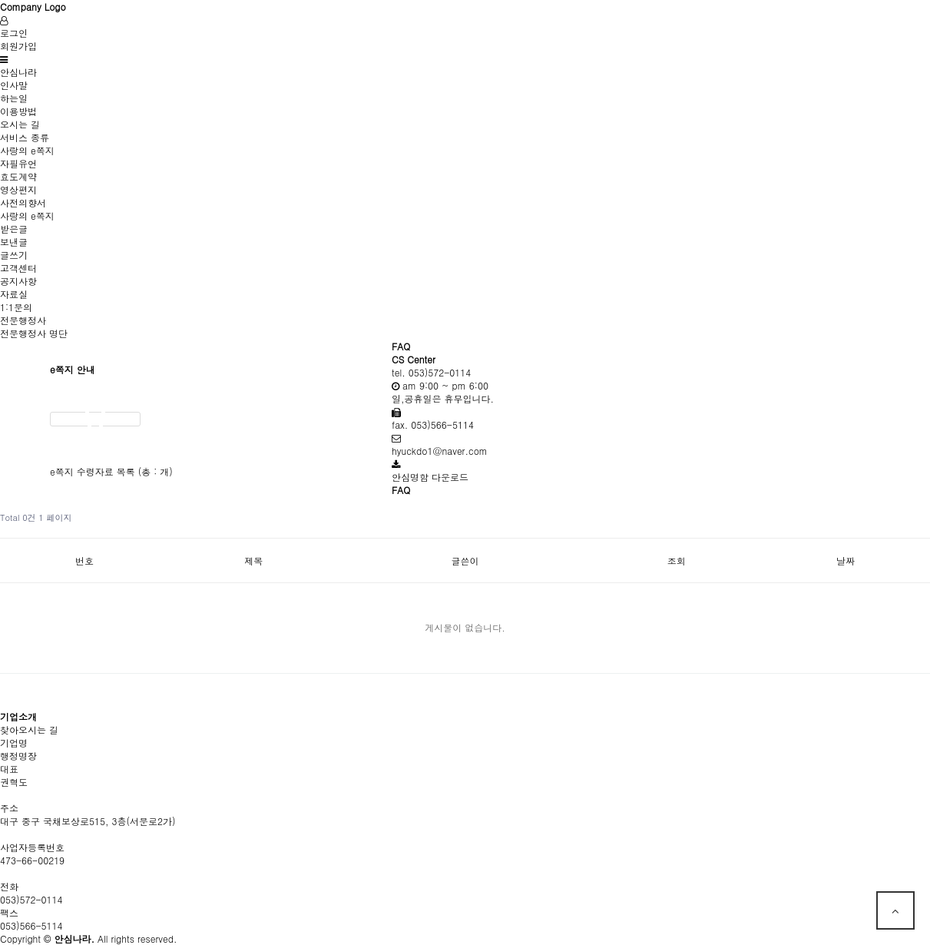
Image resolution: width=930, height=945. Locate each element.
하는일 (14, 97)
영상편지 (18, 189)
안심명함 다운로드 (430, 476)
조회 (676, 560)
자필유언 (18, 163)
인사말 (14, 84)
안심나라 (18, 71)
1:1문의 (16, 306)
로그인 (14, 32)
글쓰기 (14, 254)
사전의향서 (23, 202)
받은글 (14, 228)
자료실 (14, 293)
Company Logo (33, 6)
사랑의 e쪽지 (27, 150)
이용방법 (18, 111)
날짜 (845, 560)
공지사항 (18, 280)
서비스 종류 (24, 137)
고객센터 (18, 267)
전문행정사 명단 (34, 333)
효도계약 (18, 176)
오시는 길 (20, 124)
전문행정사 (23, 320)
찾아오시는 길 (29, 729)
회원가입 (18, 45)
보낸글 (14, 241)
